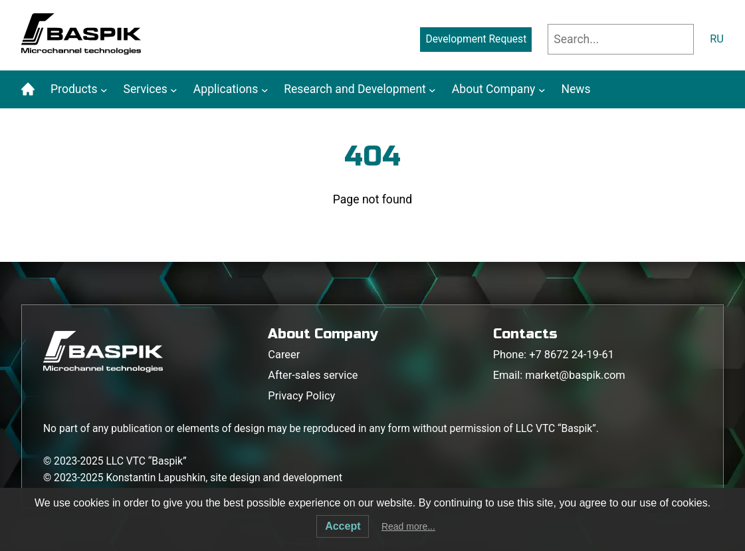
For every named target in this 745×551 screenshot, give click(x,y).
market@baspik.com (575, 375)
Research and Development (355, 89)
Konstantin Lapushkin (155, 478)
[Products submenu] (104, 89)
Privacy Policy (301, 395)
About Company (494, 89)
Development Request (475, 39)
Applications (225, 89)
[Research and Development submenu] (432, 89)
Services (145, 89)
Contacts (525, 334)
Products (74, 89)
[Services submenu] (173, 89)
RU (717, 39)
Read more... (408, 526)
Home (28, 89)
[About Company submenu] (542, 89)
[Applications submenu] (264, 89)
